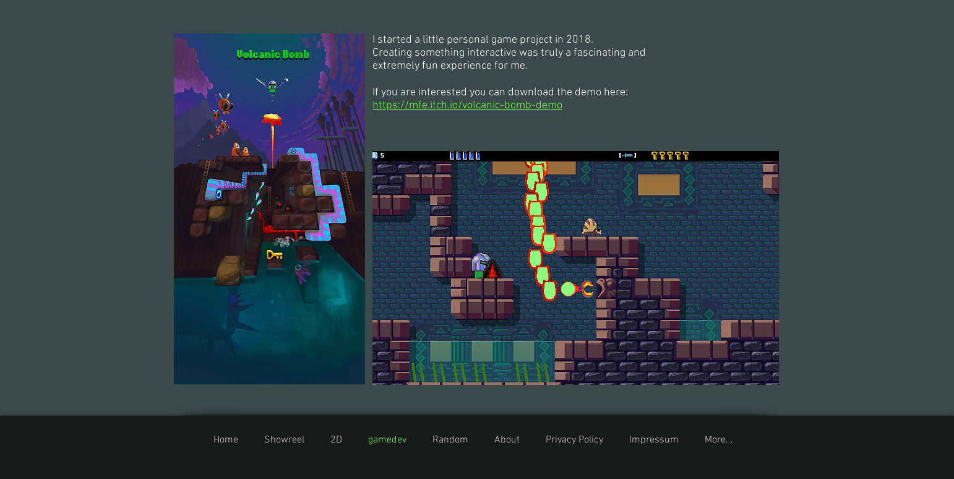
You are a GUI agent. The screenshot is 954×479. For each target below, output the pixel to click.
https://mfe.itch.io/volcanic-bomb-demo (467, 105)
